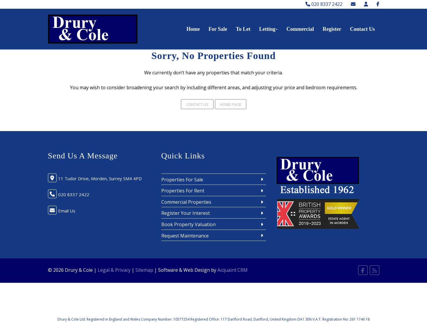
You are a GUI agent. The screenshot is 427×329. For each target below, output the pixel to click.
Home (193, 29)
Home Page (230, 104)
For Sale (217, 29)
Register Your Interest (185, 213)
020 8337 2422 (323, 4)
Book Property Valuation (188, 224)
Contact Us (362, 29)
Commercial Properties (186, 202)
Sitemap (144, 270)
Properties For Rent (182, 190)
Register (332, 29)
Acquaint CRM (232, 270)
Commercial (300, 29)
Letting (268, 29)
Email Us (66, 211)
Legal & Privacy (114, 270)
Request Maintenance (185, 236)
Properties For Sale (182, 179)
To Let (243, 29)
